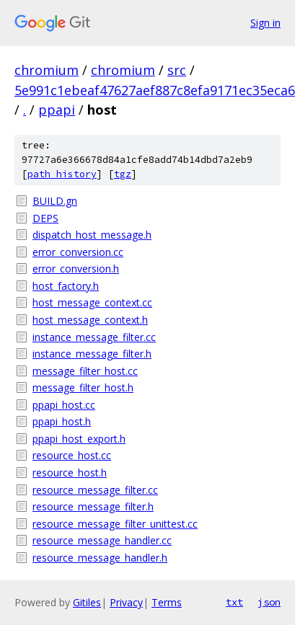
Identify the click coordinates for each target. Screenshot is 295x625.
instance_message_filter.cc (94, 337)
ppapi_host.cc (63, 405)
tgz (122, 174)
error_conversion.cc (77, 252)
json (269, 601)
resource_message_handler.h (99, 557)
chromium (46, 70)
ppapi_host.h (61, 421)
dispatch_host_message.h (91, 234)
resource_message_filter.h (93, 506)
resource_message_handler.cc (102, 540)
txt (234, 601)
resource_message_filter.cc (95, 490)
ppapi (56, 109)
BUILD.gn (54, 201)
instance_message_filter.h (91, 353)
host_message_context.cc (92, 302)
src (176, 70)
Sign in (265, 23)
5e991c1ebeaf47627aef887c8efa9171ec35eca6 (154, 90)
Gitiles (87, 602)
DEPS (45, 218)
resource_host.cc (71, 455)
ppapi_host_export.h (79, 439)
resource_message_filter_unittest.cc (115, 524)
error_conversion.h (75, 268)
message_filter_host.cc (85, 371)
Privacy (126, 602)
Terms (166, 602)
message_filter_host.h (82, 387)
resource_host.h (69, 472)
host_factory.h (65, 286)
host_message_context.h (90, 320)
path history (62, 174)
